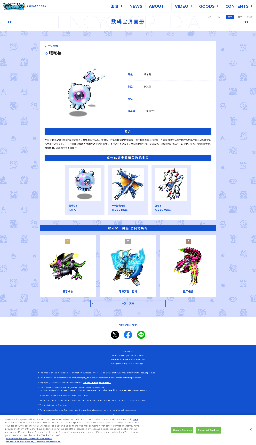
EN (219, 17)
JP (209, 17)
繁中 (240, 17)
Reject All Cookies (208, 430)
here (135, 419)
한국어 (250, 17)
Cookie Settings (182, 430)
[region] (128, 430)
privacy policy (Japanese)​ (116, 391)
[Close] (250, 429)
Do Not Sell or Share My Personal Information (33, 441)
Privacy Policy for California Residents (29, 438)
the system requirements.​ (97, 383)
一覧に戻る (128, 303)
